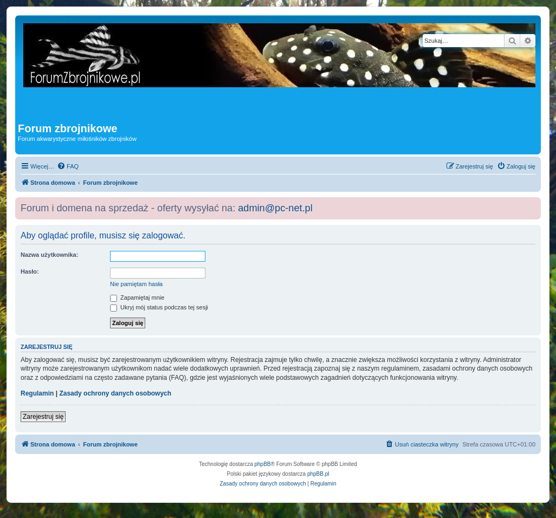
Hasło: (30, 271)
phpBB (263, 464)
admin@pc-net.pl (275, 208)
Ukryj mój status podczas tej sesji (159, 307)
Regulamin (37, 393)
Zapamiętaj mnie (137, 297)
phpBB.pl (318, 474)
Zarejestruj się (43, 416)
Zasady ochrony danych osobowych (115, 393)
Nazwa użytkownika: (49, 254)
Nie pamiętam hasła (136, 284)
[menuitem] (68, 166)
